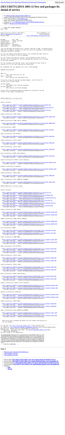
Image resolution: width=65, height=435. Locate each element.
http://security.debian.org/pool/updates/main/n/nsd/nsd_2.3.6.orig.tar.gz (26, 127)
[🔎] (13, 22)
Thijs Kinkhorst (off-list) (11, 419)
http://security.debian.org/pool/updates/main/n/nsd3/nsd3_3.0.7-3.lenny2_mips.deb (29, 326)
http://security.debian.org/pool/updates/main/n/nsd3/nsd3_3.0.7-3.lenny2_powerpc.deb (30, 351)
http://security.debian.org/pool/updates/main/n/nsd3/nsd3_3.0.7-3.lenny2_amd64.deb (29, 260)
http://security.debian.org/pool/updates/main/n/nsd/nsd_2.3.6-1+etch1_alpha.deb (28, 134)
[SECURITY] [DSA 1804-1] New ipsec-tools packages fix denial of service (34, 423)
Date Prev (4, 2)
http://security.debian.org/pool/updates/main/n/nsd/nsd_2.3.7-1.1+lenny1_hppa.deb (29, 296)
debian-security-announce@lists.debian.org (18, 15)
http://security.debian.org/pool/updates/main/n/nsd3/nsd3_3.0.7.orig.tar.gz (27, 235)
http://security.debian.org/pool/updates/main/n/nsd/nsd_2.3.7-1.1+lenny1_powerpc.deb (30, 348)
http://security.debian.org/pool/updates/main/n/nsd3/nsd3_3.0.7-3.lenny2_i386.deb (29, 307)
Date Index (34, 2)
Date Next (10, 2)
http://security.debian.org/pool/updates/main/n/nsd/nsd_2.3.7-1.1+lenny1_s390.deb (29, 359)
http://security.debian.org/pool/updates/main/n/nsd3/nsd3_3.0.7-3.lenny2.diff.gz (29, 232)
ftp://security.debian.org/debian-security (24, 387)
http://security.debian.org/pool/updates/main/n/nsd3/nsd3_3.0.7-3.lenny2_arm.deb (29, 271)
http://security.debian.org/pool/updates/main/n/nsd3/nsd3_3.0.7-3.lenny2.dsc (27, 241)
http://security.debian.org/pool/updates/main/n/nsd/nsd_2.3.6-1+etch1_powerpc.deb (29, 197)
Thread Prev (18, 2)
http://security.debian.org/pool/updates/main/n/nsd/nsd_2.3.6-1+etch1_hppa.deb (28, 158)
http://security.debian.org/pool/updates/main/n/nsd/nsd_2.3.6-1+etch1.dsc (26, 120)
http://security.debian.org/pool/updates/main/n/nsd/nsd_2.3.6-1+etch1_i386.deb (28, 166)
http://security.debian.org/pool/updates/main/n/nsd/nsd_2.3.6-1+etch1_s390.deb (28, 205)
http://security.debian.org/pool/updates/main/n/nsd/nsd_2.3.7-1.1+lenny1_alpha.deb (29, 252)
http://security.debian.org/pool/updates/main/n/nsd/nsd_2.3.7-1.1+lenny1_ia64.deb (29, 318)
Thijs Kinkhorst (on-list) (11, 417)
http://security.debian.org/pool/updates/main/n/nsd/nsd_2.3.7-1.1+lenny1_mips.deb (29, 329)
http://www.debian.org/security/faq (38, 37)
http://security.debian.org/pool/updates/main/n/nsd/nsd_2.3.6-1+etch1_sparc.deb (28, 213)
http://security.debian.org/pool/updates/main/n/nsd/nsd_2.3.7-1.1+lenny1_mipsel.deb (30, 337)
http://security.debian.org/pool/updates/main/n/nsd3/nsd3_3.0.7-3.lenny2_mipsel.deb (30, 340)
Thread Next (25, 2)
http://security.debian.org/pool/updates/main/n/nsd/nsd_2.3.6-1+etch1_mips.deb (28, 181)
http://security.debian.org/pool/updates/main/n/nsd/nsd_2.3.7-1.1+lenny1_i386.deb (29, 304)
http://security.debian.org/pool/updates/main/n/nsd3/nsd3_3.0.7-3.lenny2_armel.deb (29, 282)
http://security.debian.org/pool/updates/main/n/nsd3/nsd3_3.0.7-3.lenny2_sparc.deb (29, 373)
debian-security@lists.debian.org (19, 23)
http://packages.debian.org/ (38, 390)
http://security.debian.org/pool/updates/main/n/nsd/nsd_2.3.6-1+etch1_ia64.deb (28, 174)
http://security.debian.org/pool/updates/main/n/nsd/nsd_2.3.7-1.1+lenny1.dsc (27, 229)
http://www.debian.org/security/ (11, 36)
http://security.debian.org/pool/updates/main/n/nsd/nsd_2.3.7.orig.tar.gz (26, 225)
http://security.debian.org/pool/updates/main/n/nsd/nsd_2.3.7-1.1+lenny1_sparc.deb (29, 370)
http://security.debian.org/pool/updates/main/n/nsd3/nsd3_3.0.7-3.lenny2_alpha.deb (29, 249)
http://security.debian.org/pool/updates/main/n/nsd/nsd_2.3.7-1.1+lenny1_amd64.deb (29, 263)
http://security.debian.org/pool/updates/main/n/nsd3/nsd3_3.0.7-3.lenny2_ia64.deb (29, 315)
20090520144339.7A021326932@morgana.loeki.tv (29, 22)
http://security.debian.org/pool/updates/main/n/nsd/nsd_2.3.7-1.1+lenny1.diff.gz (29, 238)
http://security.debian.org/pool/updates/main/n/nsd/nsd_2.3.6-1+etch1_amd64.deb (28, 142)
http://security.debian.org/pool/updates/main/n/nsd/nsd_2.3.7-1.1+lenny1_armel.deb (29, 285)
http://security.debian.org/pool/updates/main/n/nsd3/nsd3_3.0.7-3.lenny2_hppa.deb (29, 293)
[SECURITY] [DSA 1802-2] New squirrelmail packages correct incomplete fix (35, 425)
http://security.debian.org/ (21, 385)
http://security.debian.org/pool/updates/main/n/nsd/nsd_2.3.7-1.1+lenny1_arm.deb (29, 274)
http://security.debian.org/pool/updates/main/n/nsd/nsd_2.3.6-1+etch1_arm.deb (28, 150)
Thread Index (42, 2)
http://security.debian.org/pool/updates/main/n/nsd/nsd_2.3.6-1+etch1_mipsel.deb (29, 189)
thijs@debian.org (22, 19)
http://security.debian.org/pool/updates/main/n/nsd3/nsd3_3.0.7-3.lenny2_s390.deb (29, 362)
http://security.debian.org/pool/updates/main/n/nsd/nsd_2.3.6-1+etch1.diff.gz (28, 123)
